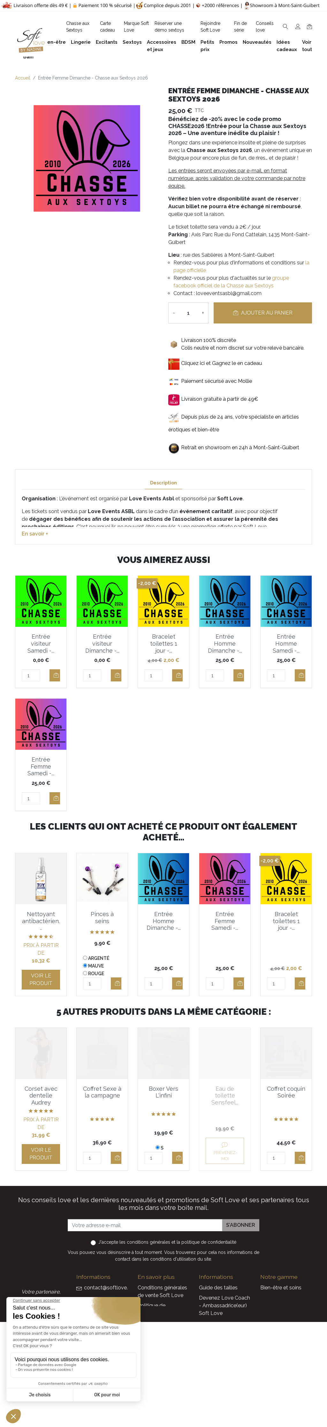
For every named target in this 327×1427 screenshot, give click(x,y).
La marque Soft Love (224, 1390)
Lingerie (269, 1318)
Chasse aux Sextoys (161, 1387)
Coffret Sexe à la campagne (102, 1092)
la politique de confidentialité (206, 1242)
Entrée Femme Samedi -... (40, 766)
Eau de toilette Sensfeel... (225, 1095)
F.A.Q (144, 1323)
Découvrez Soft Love (163, 1397)
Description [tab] (163, 482)
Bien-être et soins (280, 1288)
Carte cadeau (215, 1380)
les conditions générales (144, 1242)
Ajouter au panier (263, 313)
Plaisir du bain (276, 1298)
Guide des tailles (218, 1288)
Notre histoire (153, 1334)
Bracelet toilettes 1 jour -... (163, 643)
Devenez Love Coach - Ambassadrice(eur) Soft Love (224, 1305)
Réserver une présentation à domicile (154, 1351)
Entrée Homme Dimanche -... (225, 643)
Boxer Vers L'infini (163, 1092)
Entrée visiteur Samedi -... (40, 643)
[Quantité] (188, 313)
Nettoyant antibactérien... (41, 921)
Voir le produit (40, 979)
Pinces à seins (102, 917)
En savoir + (35, 534)
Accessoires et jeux (282, 1308)
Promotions (212, 1359)
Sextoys (269, 1339)
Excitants (271, 1328)
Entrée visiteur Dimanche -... (102, 643)
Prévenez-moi (225, 1151)
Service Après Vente (222, 1400)
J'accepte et (167, 1242)
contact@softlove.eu (108, 1288)
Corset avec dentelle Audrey (41, 1095)
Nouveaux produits (221, 1369)
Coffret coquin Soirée (286, 1092)
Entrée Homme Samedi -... (286, 643)
